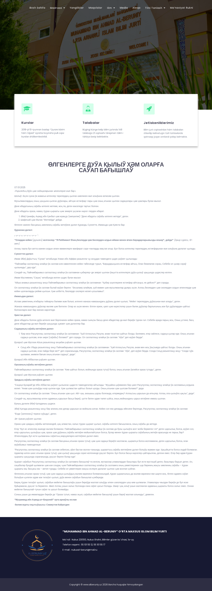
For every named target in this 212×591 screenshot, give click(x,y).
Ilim (109, 8)
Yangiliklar (77, 8)
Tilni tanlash (153, 8)
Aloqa (136, 8)
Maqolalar (95, 8)
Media (124, 8)
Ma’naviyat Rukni (181, 8)
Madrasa (56, 8)
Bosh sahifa (37, 8)
